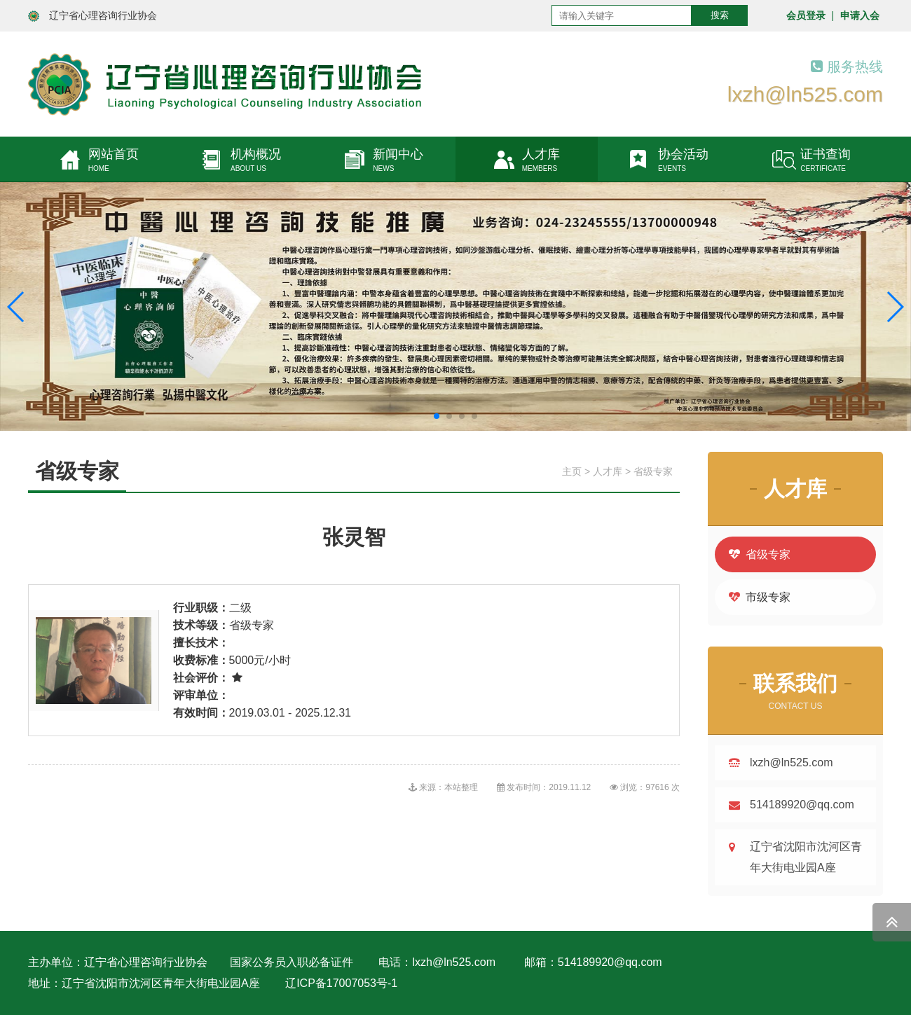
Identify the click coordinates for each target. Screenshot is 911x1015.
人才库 (607, 471)
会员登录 (806, 15)
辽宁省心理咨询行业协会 (103, 15)
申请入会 (859, 15)
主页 (572, 471)
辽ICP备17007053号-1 (341, 983)
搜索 (720, 15)
